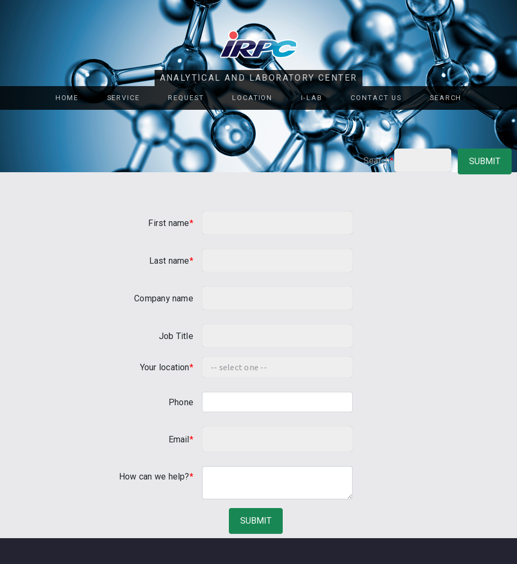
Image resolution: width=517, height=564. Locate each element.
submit (484, 161)
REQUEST (186, 98)
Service (123, 98)
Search (446, 98)
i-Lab (312, 98)
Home (67, 98)
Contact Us (376, 98)
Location (252, 98)
